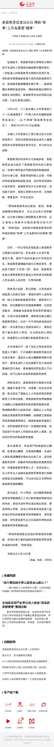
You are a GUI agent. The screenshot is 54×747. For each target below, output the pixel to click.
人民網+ (20, 706)
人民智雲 (20, 722)
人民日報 (8, 706)
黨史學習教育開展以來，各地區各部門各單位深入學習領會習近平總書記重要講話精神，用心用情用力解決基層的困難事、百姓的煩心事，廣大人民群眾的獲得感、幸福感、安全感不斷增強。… (26, 619)
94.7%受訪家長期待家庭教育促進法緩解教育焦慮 (27, 661)
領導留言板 (43, 706)
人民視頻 (8, 722)
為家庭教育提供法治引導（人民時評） (21, 649)
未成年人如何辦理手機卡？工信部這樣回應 (24, 679)
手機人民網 (32, 706)
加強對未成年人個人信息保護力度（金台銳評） (26, 667)
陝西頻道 (14, 13)
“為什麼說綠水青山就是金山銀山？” (25, 582)
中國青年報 (40, 44)
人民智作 (32, 722)
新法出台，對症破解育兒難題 (17, 655)
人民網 (3, 13)
